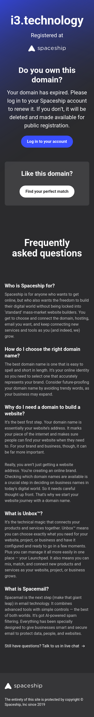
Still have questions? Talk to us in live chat (45, 646)
